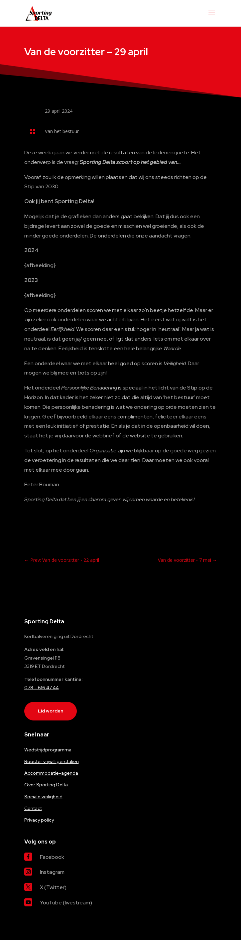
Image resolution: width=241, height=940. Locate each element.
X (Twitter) (53, 887)
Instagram (52, 871)
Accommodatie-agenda (51, 773)
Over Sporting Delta (46, 785)
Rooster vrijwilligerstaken (51, 761)
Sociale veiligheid (43, 797)
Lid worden (50, 711)
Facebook (52, 857)
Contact (33, 808)
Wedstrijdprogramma (47, 750)
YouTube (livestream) (66, 902)
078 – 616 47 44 (41, 688)
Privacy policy (39, 820)
